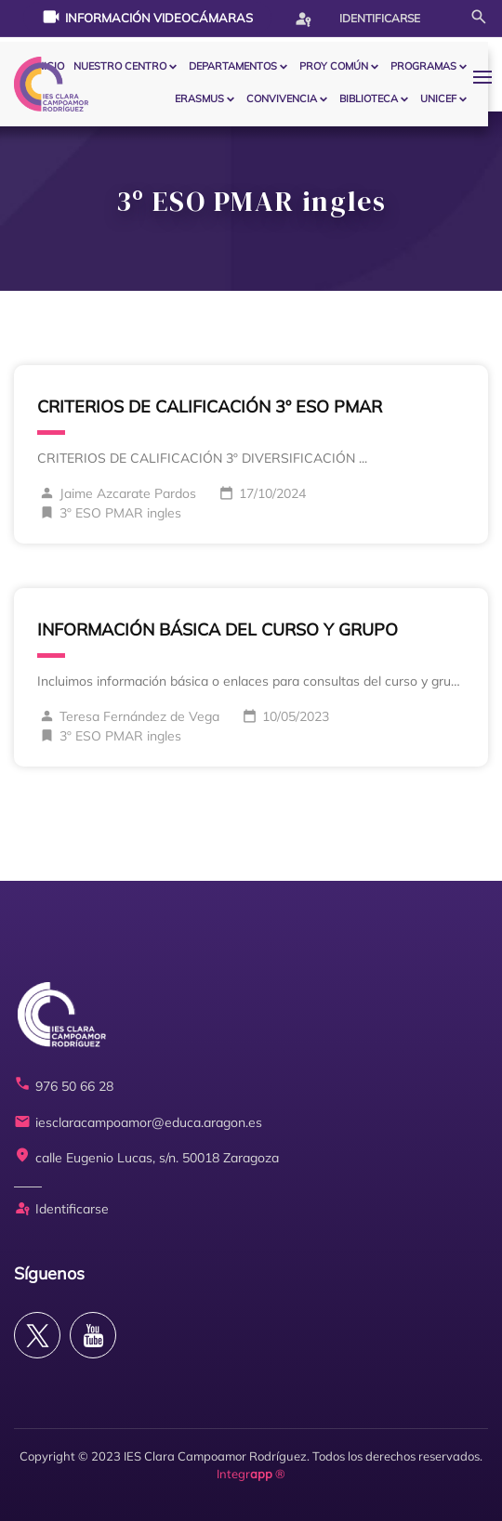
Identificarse (357, 18)
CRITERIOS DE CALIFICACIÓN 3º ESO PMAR (209, 406)
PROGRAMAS (423, 65)
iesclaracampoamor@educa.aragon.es (138, 1123)
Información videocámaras (147, 17)
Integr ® (251, 1473)
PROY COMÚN (333, 65)
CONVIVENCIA (281, 98)
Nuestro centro (119, 65)
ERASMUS (199, 98)
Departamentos (233, 65)
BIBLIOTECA (368, 98)
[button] (487, 76)
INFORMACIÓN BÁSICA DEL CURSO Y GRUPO (217, 629)
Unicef (438, 98)
